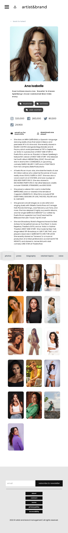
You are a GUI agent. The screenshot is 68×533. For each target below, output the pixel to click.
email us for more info (20, 133)
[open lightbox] (16, 279)
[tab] (8, 256)
